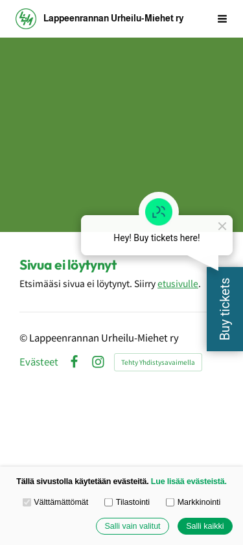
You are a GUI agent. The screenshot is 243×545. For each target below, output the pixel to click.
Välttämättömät (56, 502)
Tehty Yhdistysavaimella (158, 362)
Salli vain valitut (132, 526)
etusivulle (177, 283)
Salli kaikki (205, 526)
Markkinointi (193, 502)
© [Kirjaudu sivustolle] (24, 337)
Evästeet (38, 362)
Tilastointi (127, 502)
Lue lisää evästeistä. (189, 481)
